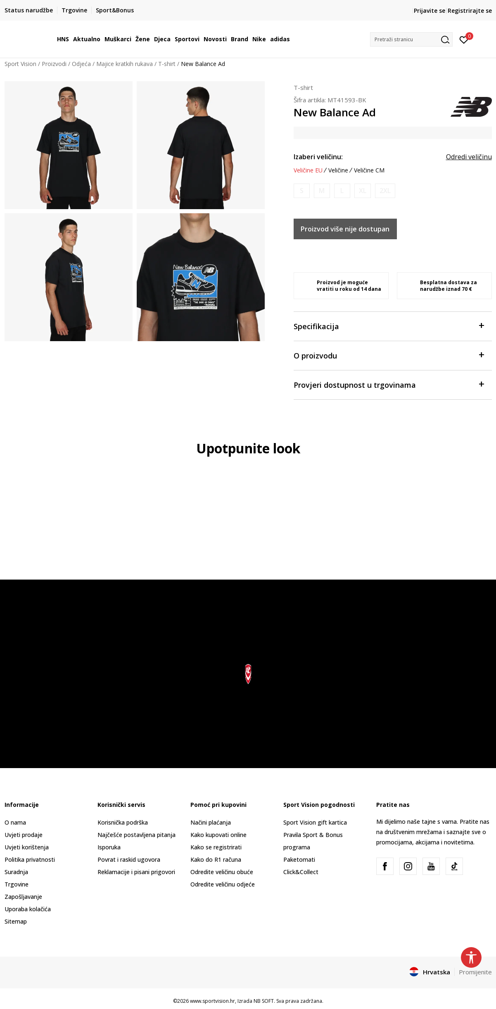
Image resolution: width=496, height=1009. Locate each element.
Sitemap (16, 921)
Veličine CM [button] (369, 170)
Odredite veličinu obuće (221, 872)
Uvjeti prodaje (24, 835)
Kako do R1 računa (215, 859)
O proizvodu (389, 355)
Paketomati (299, 859)
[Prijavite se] (464, 39)
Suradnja (16, 872)
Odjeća (81, 64)
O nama (15, 822)
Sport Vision (20, 64)
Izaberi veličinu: (318, 156)
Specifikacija (389, 325)
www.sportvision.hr (212, 1000)
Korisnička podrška (122, 822)
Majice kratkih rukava (124, 64)
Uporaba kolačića (28, 909)
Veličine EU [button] (308, 170)
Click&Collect (300, 872)
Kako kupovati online (218, 835)
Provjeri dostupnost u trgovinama (389, 384)
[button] (411, 39)
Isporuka (109, 847)
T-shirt (167, 64)
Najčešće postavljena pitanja (136, 835)
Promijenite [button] (475, 972)
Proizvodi (54, 64)
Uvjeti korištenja (27, 847)
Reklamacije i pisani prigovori (136, 872)
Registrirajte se (470, 10)
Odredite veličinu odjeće (222, 884)
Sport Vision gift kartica (315, 822)
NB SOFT (264, 1000)
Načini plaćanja (210, 822)
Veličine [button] (338, 170)
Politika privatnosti (30, 859)
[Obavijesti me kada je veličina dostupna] (302, 191)
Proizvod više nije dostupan (345, 228)
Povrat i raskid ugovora (128, 859)
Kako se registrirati (216, 847)
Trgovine (16, 884)
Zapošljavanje (23, 897)
